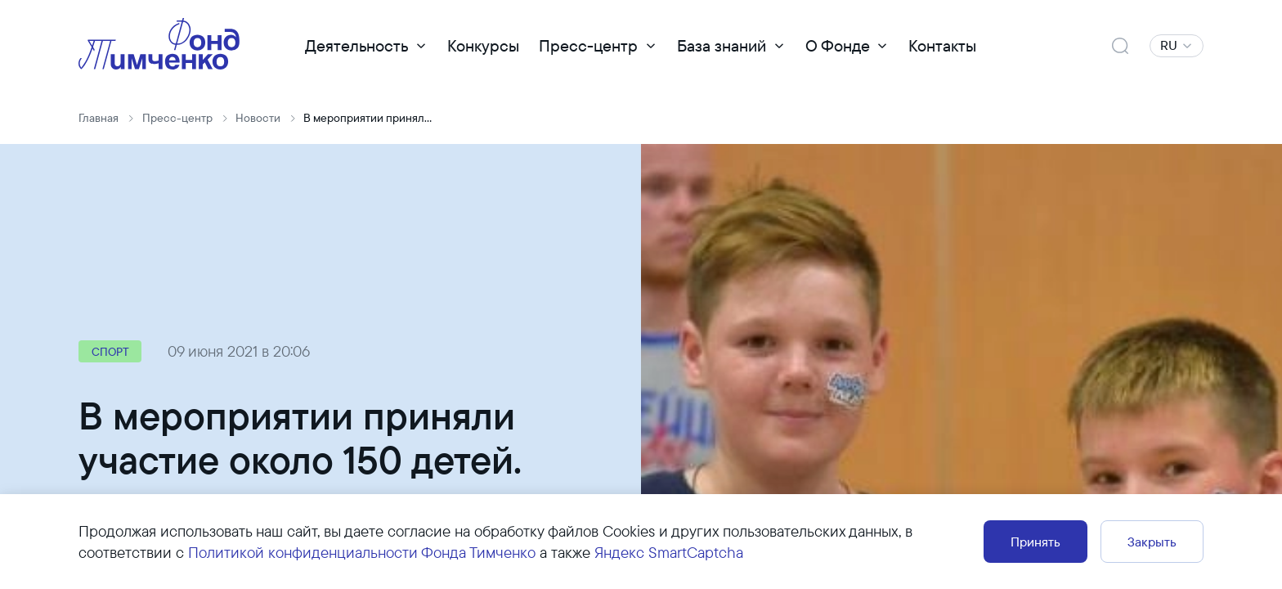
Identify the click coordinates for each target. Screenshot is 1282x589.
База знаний (721, 45)
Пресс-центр (588, 45)
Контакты (942, 45)
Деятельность (356, 45)
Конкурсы (483, 45)
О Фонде (837, 45)
